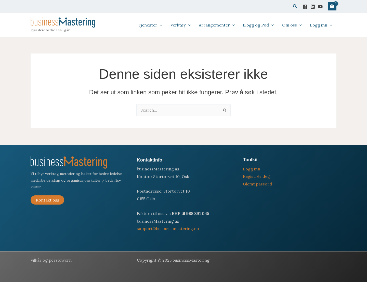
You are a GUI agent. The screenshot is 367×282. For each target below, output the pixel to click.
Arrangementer (217, 25)
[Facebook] (305, 6)
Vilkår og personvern (51, 260)
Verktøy (181, 25)
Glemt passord (257, 183)
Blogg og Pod (258, 25)
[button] (295, 6)
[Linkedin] (312, 6)
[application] (159, 25)
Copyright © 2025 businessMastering (173, 260)
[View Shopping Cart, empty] (332, 6)
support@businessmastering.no (168, 228)
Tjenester (150, 25)
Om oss (292, 25)
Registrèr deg (256, 176)
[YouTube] (320, 6)
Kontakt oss (47, 200)
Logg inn (321, 25)
